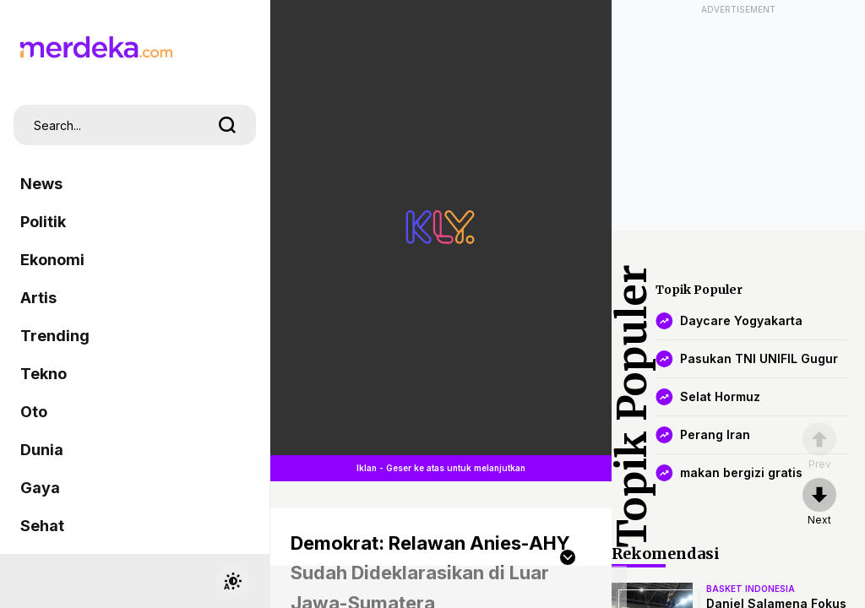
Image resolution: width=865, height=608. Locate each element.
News (41, 184)
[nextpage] (819, 502)
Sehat (42, 526)
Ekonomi (52, 260)
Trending (55, 336)
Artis (38, 298)
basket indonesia (750, 589)
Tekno (43, 374)
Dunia (41, 450)
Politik (43, 222)
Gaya (40, 488)
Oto (33, 412)
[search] (227, 125)
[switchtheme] (232, 581)
